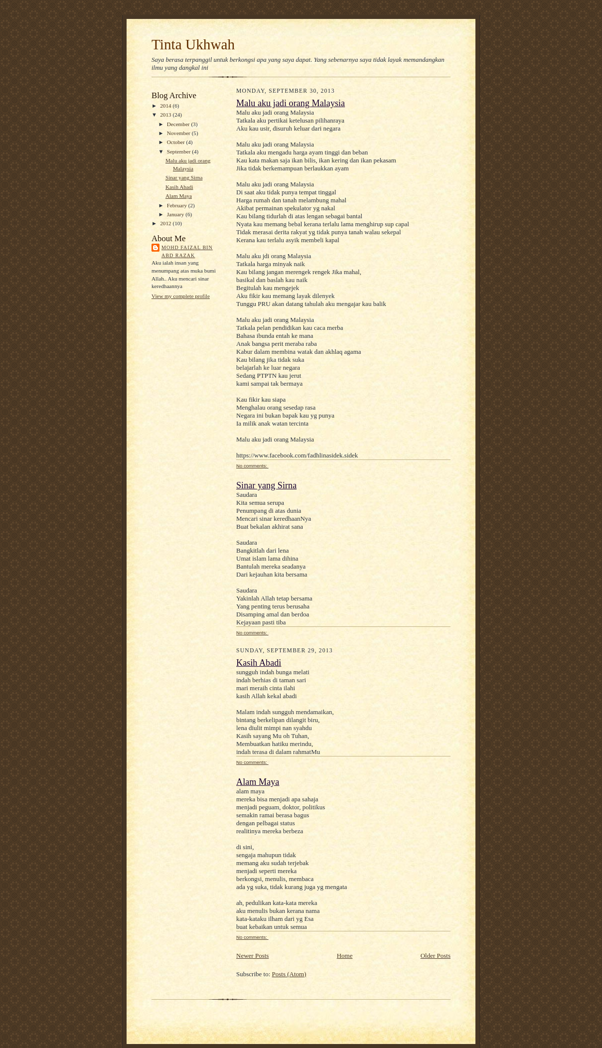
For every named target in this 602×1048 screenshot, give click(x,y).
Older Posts (436, 955)
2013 (166, 115)
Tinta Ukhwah (193, 44)
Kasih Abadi (179, 187)
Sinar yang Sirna (183, 177)
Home (345, 955)
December (179, 124)
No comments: (252, 465)
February (177, 205)
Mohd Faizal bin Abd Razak (187, 251)
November (179, 133)
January (176, 214)
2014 (166, 106)
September (179, 151)
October (176, 142)
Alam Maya (178, 196)
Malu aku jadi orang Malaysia (290, 103)
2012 (166, 223)
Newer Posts (252, 955)
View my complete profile (180, 296)
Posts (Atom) (289, 974)
